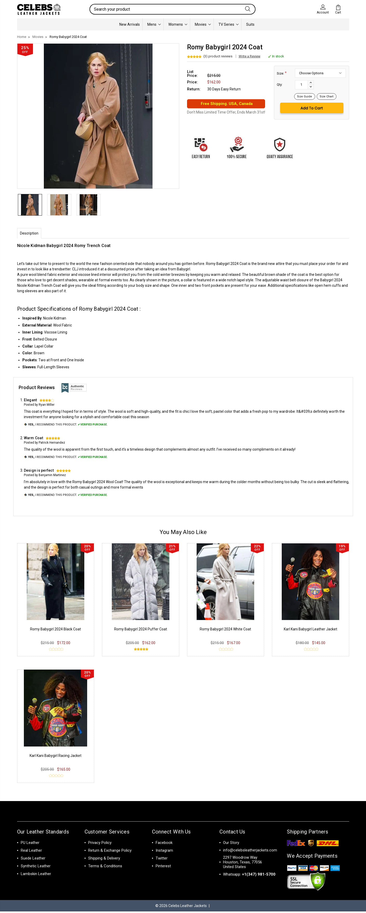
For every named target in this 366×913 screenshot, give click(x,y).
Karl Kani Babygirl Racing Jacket (55, 757)
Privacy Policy (100, 844)
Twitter (162, 859)
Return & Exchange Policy (110, 852)
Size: (282, 73)
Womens (177, 24)
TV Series (228, 24)
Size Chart (327, 96)
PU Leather (30, 844)
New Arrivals (129, 24)
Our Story (231, 844)
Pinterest (163, 867)
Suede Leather (33, 859)
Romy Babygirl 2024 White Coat (225, 631)
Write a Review (249, 56)
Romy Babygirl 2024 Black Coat (55, 631)
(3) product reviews (217, 56)
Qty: (279, 84)
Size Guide (304, 96)
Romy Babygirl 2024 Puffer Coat (140, 631)
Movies (203, 24)
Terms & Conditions (105, 867)
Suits (250, 24)
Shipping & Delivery (104, 859)
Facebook (164, 844)
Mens (154, 24)
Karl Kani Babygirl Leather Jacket (310, 631)
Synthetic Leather (36, 867)
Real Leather (31, 852)
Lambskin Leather (36, 875)
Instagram (164, 852)
